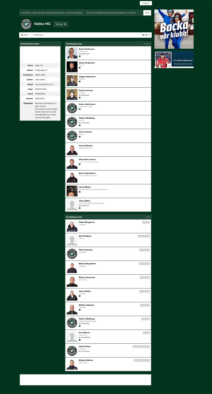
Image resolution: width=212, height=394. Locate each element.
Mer (146, 35)
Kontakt (117, 35)
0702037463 (85, 351)
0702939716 (84, 54)
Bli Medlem (38, 35)
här (84, 13)
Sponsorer (68, 35)
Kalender (53, 35)
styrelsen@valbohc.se (44, 84)
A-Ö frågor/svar (85, 35)
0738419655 (84, 123)
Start (24, 35)
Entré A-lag (103, 35)
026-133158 (40, 79)
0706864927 (85, 95)
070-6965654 (85, 337)
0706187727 (84, 206)
